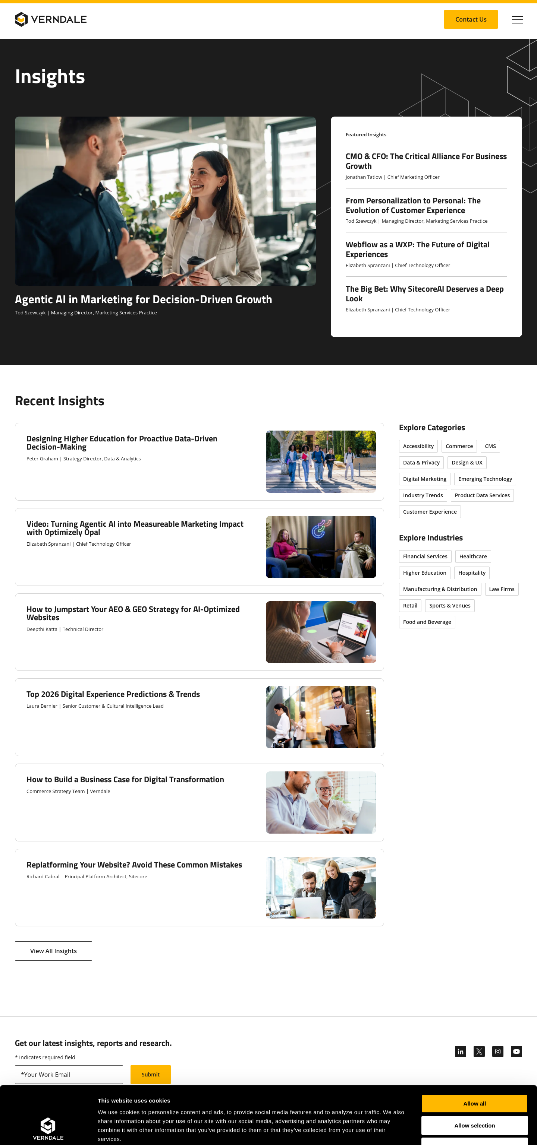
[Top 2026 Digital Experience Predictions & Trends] (199, 717)
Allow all (475, 1054)
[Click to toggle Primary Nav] (517, 19)
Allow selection (474, 1076)
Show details (391, 1130)
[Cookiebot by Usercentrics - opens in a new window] (48, 1130)
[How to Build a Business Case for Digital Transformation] (199, 802)
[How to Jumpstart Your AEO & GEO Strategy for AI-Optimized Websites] (199, 632)
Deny (475, 1097)
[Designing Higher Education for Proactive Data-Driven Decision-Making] (199, 461)
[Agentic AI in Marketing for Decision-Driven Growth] (165, 216)
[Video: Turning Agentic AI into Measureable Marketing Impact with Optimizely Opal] (199, 547)
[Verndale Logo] (51, 19)
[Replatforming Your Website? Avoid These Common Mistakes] (199, 887)
